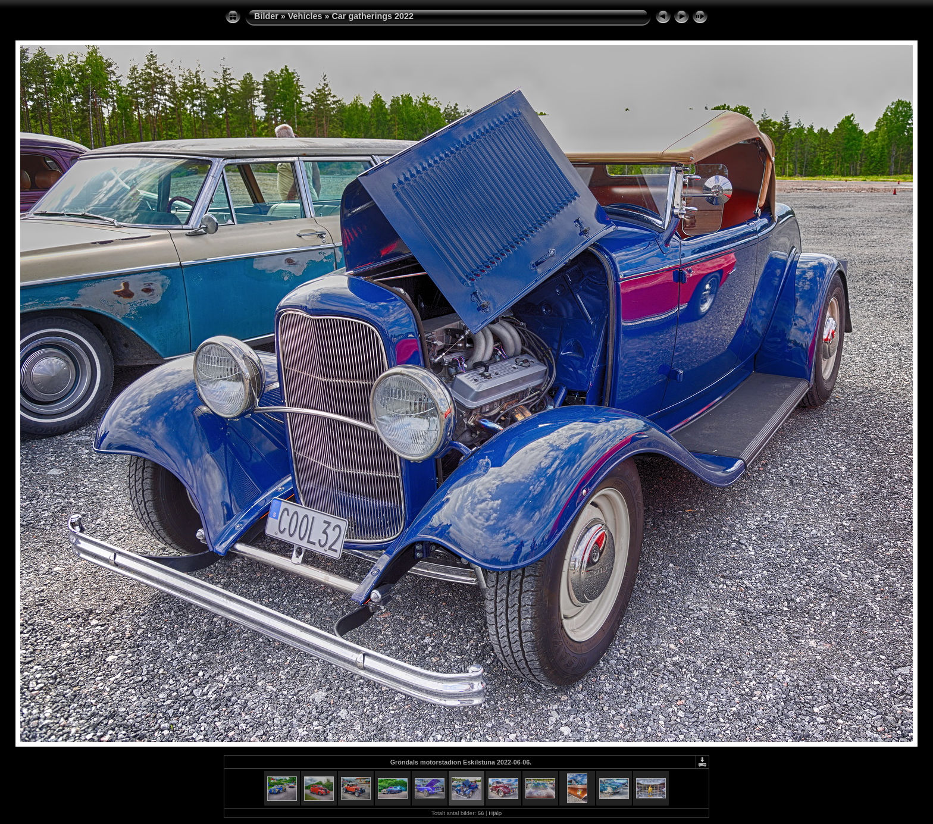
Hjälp (495, 813)
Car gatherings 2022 (372, 16)
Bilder (266, 16)
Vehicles (305, 16)
